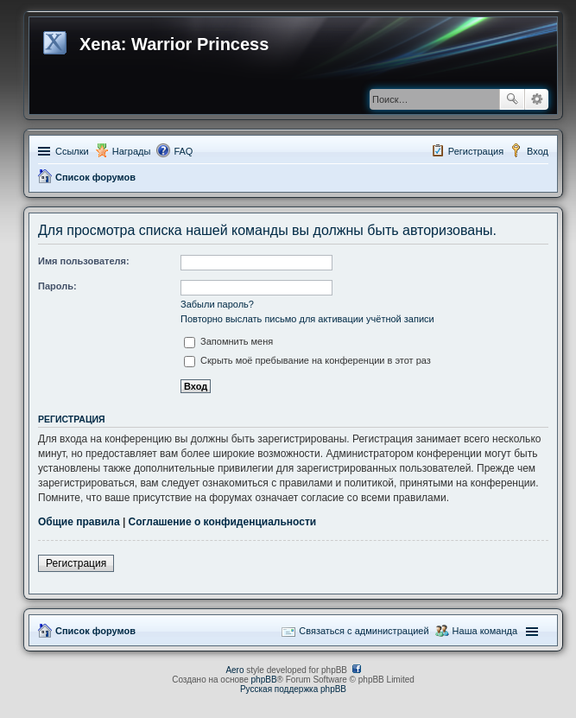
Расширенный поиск (536, 99)
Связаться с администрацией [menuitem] (363, 631)
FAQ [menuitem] (183, 151)
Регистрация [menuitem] (475, 151)
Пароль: (57, 286)
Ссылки (72, 151)
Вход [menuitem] (537, 151)
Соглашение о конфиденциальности (223, 522)
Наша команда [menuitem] (485, 631)
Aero (234, 670)
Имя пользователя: (84, 261)
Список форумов (95, 177)
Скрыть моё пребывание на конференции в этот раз (307, 360)
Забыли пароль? (217, 304)
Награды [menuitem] (131, 151)
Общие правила (79, 522)
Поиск (512, 99)
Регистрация (76, 563)
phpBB (264, 679)
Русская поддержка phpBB (293, 689)
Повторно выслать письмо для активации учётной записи (307, 319)
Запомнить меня (228, 341)
